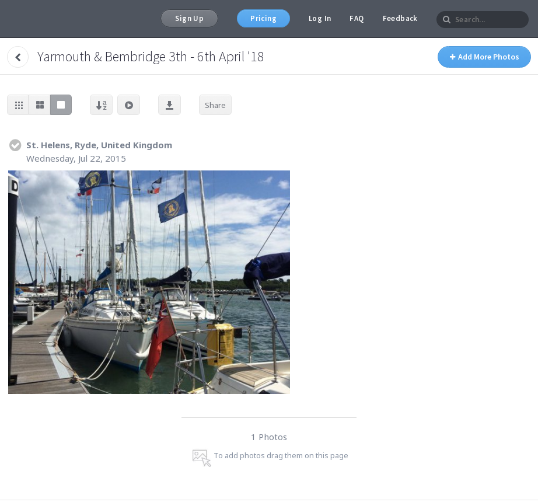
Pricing (263, 18)
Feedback (400, 18)
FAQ (357, 18)
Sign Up (189, 18)
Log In (320, 18)
